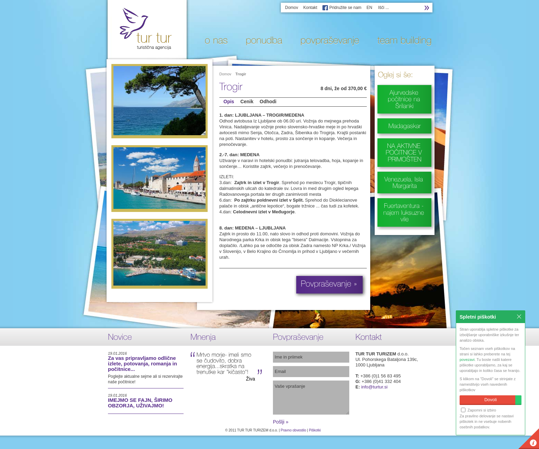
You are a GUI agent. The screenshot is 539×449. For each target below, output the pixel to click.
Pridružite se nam (345, 7)
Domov (291, 7)
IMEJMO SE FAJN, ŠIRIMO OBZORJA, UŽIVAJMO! (140, 402)
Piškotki (315, 430)
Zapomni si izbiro (478, 410)
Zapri (519, 316)
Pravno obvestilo (293, 430)
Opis (228, 101)
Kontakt (310, 7)
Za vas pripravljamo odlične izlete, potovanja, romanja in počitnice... (142, 363)
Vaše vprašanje (311, 398)
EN (369, 7)
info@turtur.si (374, 386)
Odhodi (268, 101)
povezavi (467, 359)
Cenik (246, 101)
